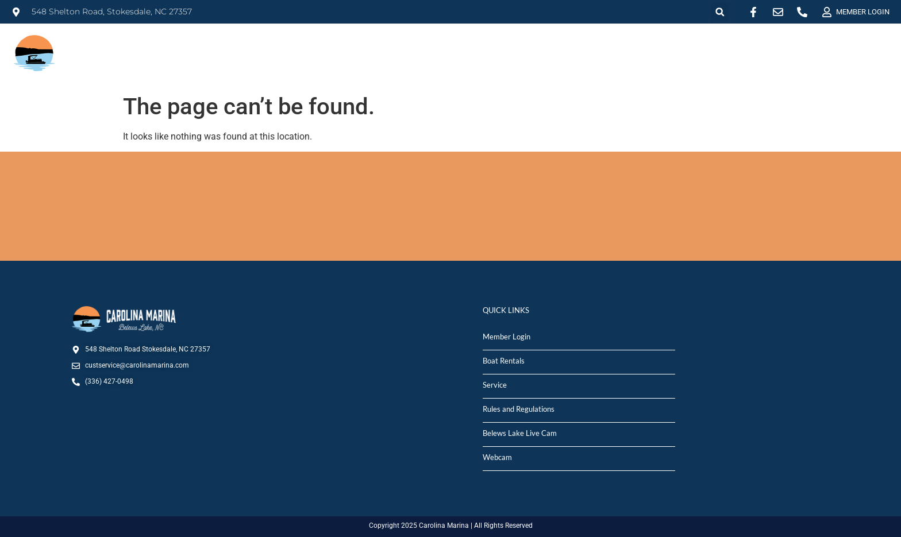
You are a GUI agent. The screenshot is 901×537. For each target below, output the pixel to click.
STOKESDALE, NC (450, 206)
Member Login (506, 336)
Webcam (497, 457)
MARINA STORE (748, 48)
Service (495, 384)
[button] (720, 12)
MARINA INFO (451, 48)
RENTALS (537, 48)
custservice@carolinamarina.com (137, 365)
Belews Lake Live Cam (520, 433)
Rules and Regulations (519, 409)
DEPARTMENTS (850, 48)
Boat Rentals (504, 360)
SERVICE (668, 48)
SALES (607, 48)
